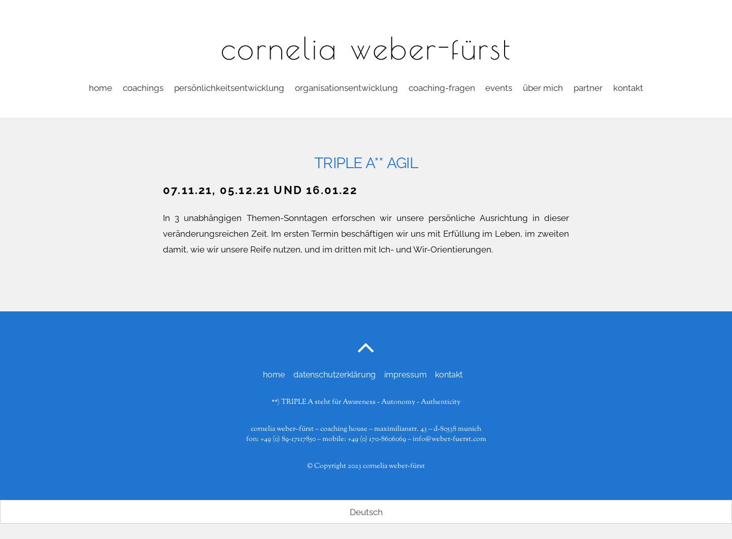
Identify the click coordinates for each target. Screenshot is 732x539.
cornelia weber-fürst (394, 466)
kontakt (628, 88)
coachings (143, 88)
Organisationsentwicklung (346, 88)
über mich (543, 88)
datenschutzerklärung (334, 374)
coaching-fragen (442, 88)
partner (588, 88)
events (498, 88)
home (100, 88)
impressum (405, 374)
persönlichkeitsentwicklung (229, 88)
